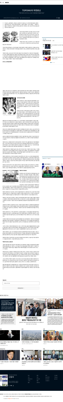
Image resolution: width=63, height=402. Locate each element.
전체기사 (38, 382)
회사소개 (4, 394)
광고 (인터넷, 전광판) (10, 394)
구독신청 (55, 377)
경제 (37, 375)
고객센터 (19, 394)
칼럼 (28, 382)
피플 (37, 380)
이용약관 (22, 394)
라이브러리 (47, 379)
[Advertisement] (12, 76)
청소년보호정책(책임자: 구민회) (36, 394)
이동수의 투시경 (47, 40)
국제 (37, 377)
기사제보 (55, 375)
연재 (46, 375)
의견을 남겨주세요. (7, 283)
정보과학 (38, 379)
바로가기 (58, 164)
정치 (28, 375)
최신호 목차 (47, 377)
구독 (53, 40)
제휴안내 (15, 394)
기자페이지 (47, 380)
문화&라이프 (30, 379)
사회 (28, 377)
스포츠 (29, 380)
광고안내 (55, 379)
